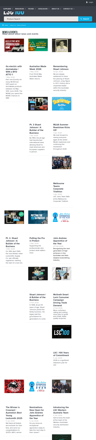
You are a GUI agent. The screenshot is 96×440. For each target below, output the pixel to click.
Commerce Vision (48, 433)
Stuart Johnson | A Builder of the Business (59, 192)
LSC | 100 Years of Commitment (82, 249)
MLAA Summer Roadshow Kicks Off (36, 130)
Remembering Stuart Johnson (59, 68)
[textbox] (41, 18)
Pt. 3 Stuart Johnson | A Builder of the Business (81, 70)
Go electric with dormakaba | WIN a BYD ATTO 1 (12, 72)
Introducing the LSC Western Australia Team (59, 304)
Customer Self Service (50, 431)
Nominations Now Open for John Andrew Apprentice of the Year (36, 307)
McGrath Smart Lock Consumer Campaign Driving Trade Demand (82, 195)
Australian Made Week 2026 (35, 69)
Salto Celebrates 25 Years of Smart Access (81, 306)
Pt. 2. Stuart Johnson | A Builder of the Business (81, 132)
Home (5, 25)
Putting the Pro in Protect (13, 191)
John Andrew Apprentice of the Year (35, 192)
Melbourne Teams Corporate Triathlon (56, 132)
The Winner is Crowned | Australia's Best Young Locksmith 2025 (14, 308)
